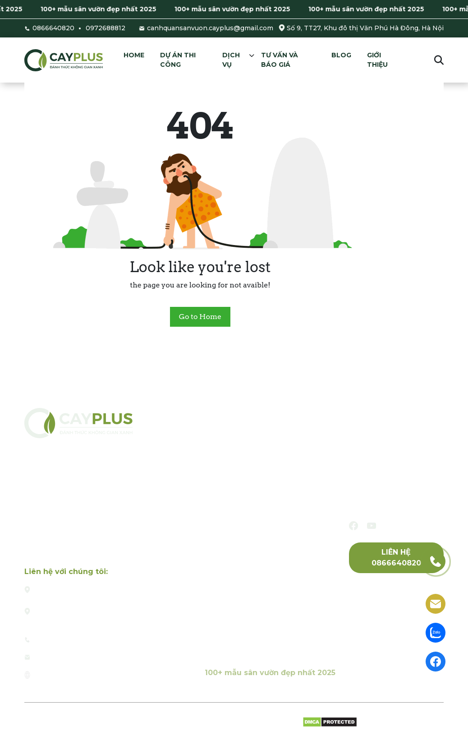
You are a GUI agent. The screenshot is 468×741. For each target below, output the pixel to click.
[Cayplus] (63, 60)
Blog (341, 55)
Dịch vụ (231, 60)
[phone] (435, 560)
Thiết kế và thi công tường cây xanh (269, 591)
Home (134, 55)
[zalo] (435, 632)
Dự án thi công (178, 60)
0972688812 (105, 28)
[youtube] (371, 525)
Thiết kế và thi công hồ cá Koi (257, 510)
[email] (435, 603)
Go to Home (200, 316)
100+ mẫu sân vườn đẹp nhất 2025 (103, 9)
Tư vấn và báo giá (279, 60)
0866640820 (53, 28)
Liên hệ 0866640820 (396, 557)
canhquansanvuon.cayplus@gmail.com (210, 28)
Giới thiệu (377, 60)
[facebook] (353, 525)
